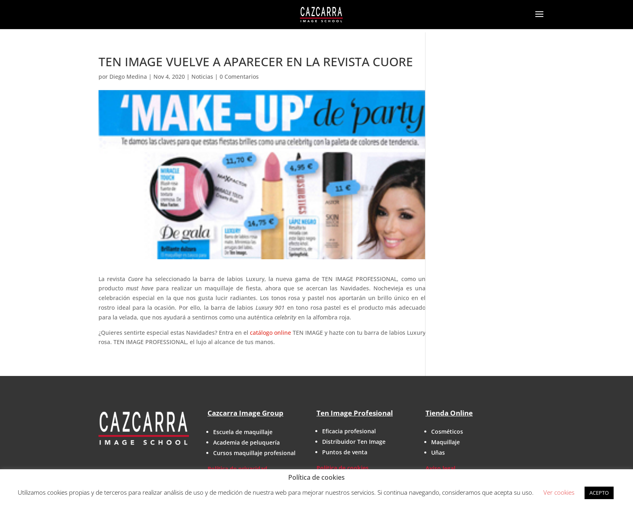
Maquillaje (445, 442)
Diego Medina (128, 76)
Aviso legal (440, 468)
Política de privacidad (237, 468)
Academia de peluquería (246, 442)
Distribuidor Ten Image (354, 441)
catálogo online (270, 332)
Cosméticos (447, 431)
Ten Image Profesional (354, 413)
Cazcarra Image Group (245, 413)
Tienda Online (449, 413)
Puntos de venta (344, 452)
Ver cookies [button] (558, 492)
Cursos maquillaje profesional (254, 453)
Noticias (202, 76)
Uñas (438, 452)
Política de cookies (342, 468)
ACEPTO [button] (599, 492)
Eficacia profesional (349, 431)
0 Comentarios (239, 76)
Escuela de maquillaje (242, 432)
